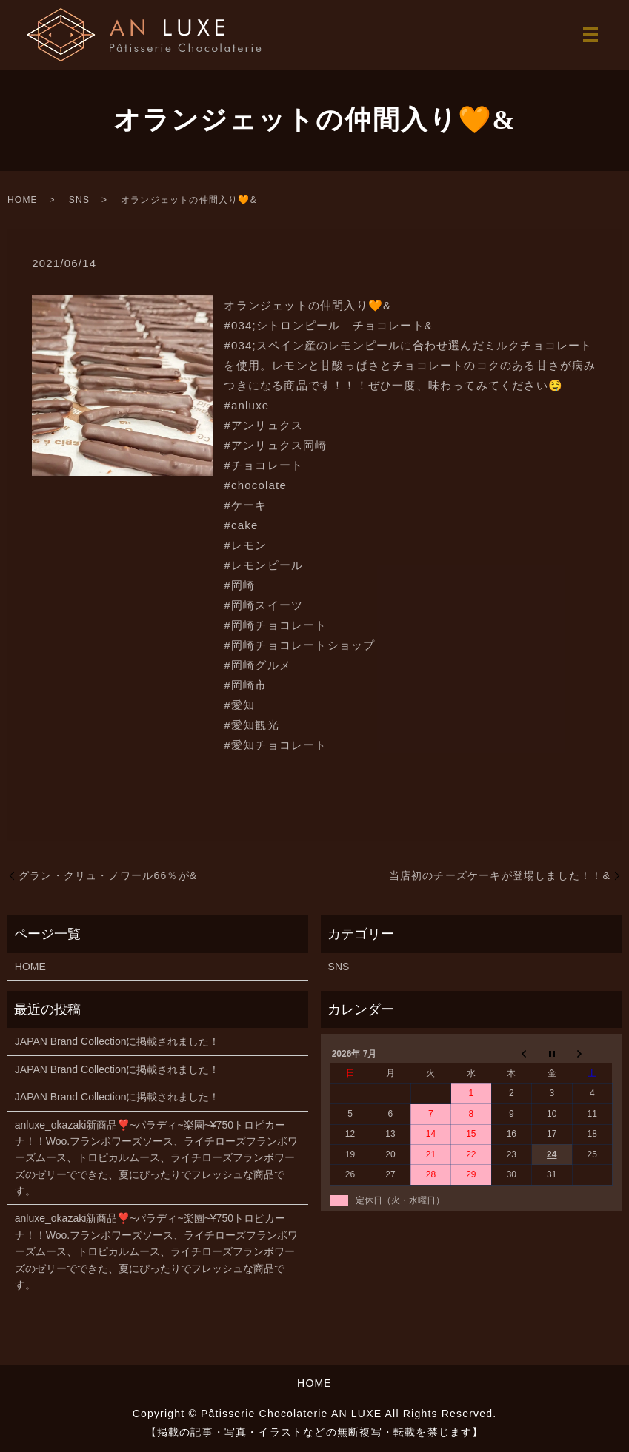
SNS (79, 200)
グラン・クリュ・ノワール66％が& (108, 875)
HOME (22, 200)
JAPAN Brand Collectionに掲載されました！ (117, 1041)
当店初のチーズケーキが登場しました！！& (499, 875)
